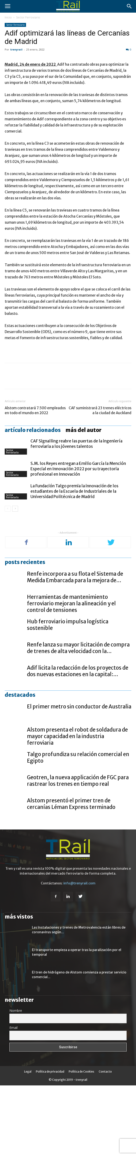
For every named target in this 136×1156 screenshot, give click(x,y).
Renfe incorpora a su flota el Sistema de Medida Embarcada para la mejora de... (75, 647)
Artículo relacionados (33, 501)
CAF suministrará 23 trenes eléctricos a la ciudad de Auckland (100, 481)
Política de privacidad (50, 1142)
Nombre (15, 1081)
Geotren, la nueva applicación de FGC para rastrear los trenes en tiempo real (78, 851)
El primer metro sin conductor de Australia (79, 777)
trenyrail (16, 49)
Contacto (105, 1142)
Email (13, 1098)
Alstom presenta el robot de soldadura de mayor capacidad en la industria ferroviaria (77, 807)
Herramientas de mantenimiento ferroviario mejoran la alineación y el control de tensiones (71, 674)
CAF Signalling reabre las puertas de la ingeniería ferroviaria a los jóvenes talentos (76, 514)
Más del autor (83, 501)
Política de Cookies (81, 1142)
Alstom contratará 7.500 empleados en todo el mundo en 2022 (35, 481)
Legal (27, 1142)
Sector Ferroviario (28, 17)
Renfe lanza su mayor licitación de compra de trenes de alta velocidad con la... (78, 718)
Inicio (8, 17)
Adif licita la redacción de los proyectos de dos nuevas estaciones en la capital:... (77, 741)
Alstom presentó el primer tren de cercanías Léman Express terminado (71, 874)
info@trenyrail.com (79, 954)
